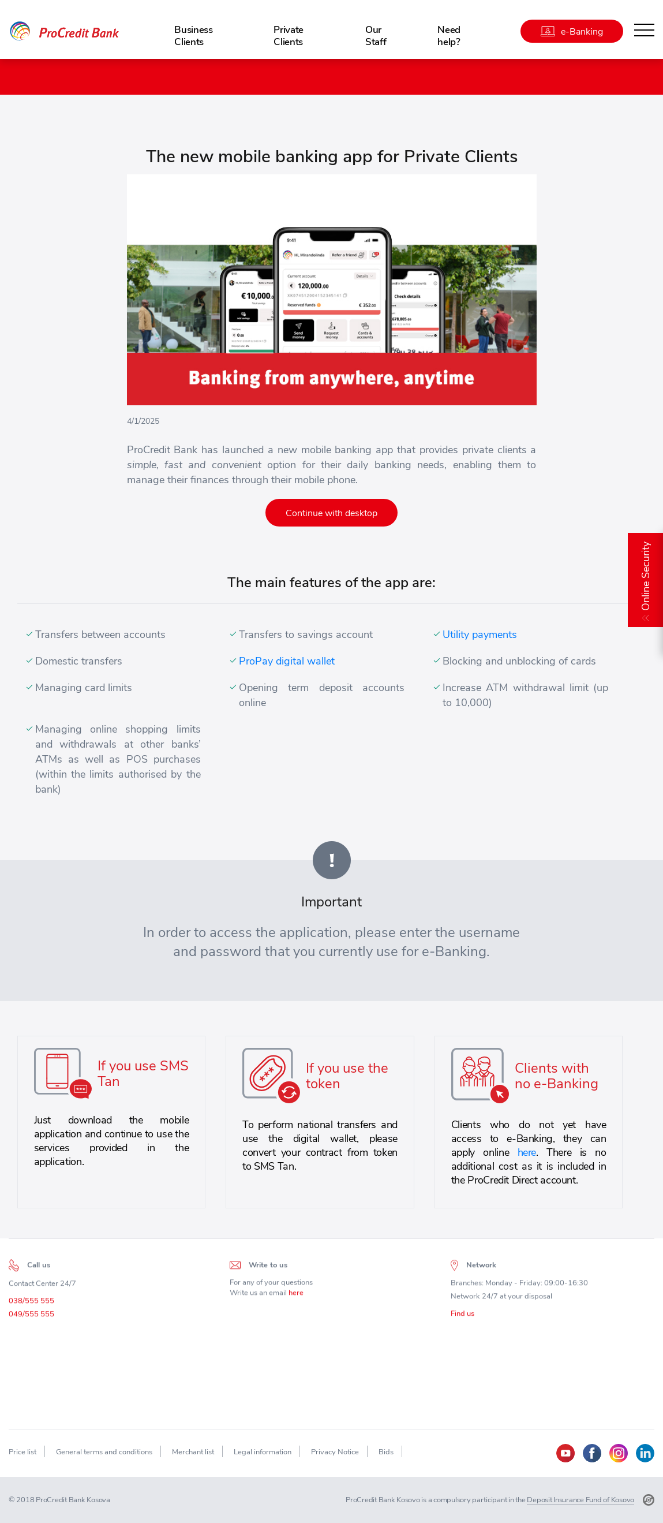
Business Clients (193, 35)
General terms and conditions (104, 1451)
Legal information (262, 1451)
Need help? (448, 35)
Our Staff (375, 35)
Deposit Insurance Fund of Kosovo (580, 1499)
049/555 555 (31, 1317)
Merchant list (193, 1451)
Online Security (645, 576)
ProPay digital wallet (287, 661)
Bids (386, 1451)
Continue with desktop (331, 512)
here (527, 1152)
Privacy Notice (335, 1451)
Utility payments (480, 634)
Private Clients (289, 35)
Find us (462, 1317)
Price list (22, 1451)
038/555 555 (31, 1304)
